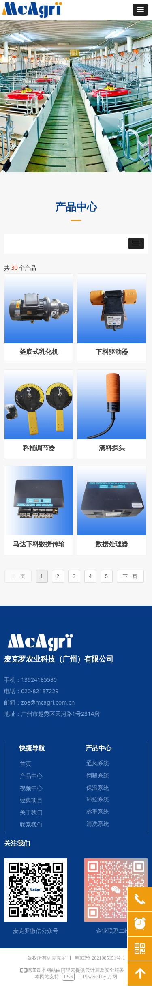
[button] (140, 10)
